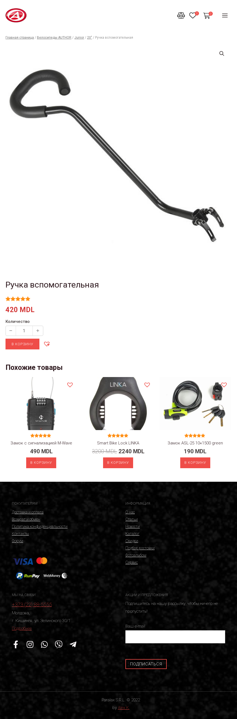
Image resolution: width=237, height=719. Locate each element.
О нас (130, 512)
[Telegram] (73, 644)
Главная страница (20, 37)
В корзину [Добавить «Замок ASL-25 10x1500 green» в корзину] (195, 462)
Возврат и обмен (26, 519)
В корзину (22, 344)
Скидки (131, 541)
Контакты (20, 533)
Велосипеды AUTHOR (54, 37)
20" (89, 37)
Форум (17, 541)
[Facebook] (16, 644)
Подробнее (22, 628)
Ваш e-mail (175, 633)
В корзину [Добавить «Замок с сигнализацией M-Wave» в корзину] (41, 462)
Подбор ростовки (140, 548)
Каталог (132, 533)
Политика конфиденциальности (40, 526)
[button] (46, 343)
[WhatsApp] (44, 644)
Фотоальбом (135, 555)
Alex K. (124, 707)
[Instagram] (30, 644)
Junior (79, 37)
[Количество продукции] (24, 331)
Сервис (131, 562)
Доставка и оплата (28, 512)
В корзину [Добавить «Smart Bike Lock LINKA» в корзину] (118, 462)
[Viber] (59, 644)
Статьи (131, 519)
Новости (132, 526)
